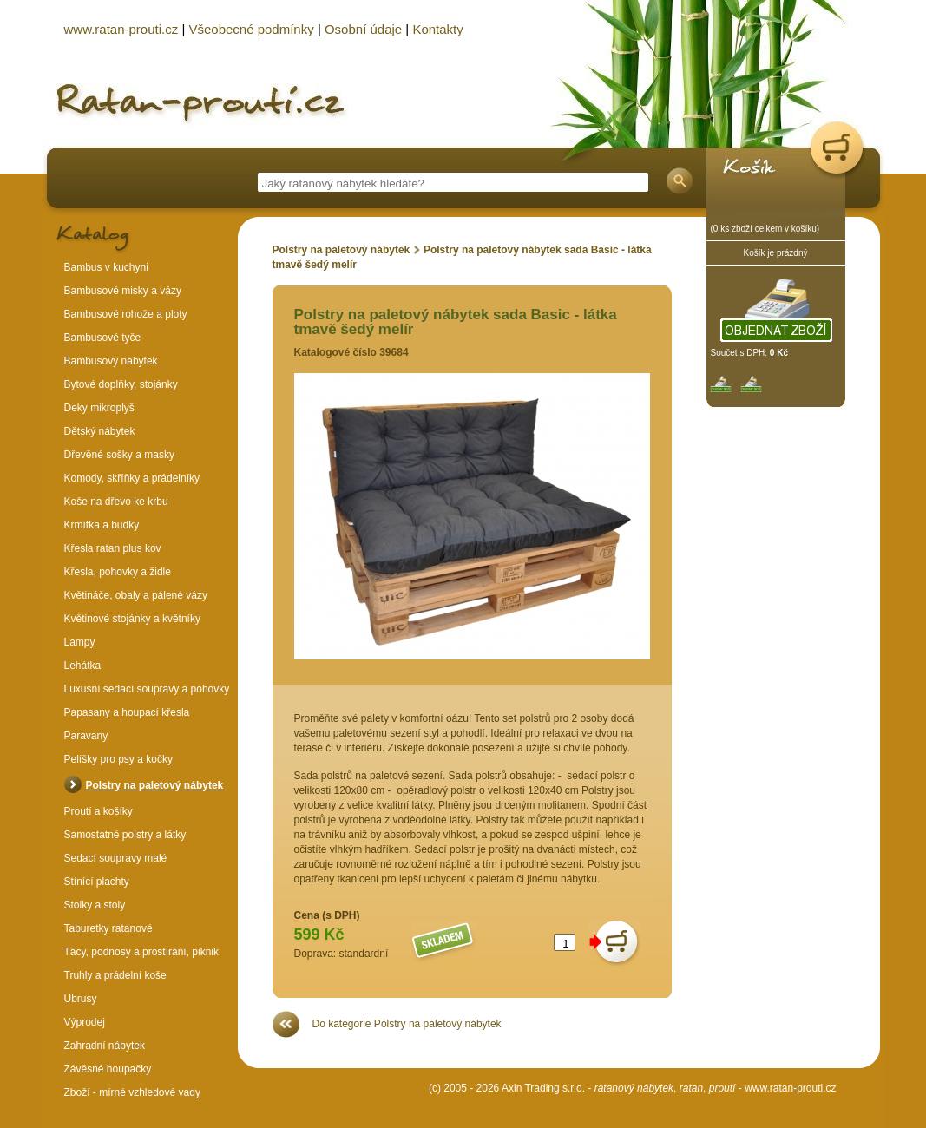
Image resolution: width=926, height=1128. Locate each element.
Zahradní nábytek (104, 1045)
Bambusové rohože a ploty (125, 314)
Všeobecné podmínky (250, 29)
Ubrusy (80, 999)
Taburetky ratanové (108, 928)
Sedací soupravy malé (115, 858)
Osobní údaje (363, 29)
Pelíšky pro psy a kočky (118, 759)
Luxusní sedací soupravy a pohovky (147, 689)
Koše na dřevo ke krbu (116, 501)
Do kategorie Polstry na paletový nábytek (407, 1024)
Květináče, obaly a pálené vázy (135, 595)
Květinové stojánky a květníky (132, 619)
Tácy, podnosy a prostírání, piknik (142, 952)
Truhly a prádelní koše (115, 975)
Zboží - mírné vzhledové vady (132, 1092)
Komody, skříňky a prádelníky (132, 478)
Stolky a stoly (95, 905)
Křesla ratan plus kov (112, 548)
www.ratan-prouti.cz (790, 1088)
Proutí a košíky (98, 811)
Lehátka (83, 665)
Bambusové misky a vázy (122, 291)
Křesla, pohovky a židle (117, 572)
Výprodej (84, 1022)
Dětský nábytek (99, 431)
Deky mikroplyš (99, 408)
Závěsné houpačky (108, 1069)
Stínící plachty (96, 882)
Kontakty (437, 29)
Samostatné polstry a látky (125, 835)
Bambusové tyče (102, 337)
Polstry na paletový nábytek (341, 250)
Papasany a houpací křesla (127, 712)
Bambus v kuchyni (106, 267)
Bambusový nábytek (111, 361)
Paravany (86, 736)
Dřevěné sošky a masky (119, 455)
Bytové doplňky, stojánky (121, 384)
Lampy (79, 642)
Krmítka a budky (102, 525)
